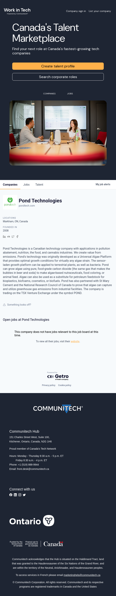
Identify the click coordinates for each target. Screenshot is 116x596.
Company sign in (76, 11)
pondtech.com (27, 205)
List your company (100, 11)
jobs (26, 184)
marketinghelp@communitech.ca (82, 575)
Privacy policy (48, 385)
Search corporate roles (58, 76)
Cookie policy (64, 385)
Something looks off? (17, 304)
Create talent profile (58, 66)
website (75, 341)
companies (10, 184)
